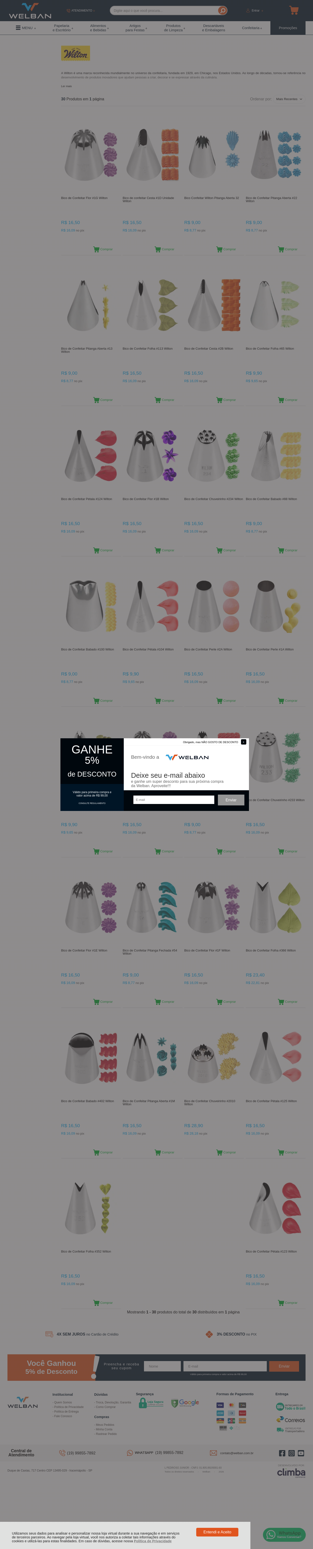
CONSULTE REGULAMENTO (91, 803)
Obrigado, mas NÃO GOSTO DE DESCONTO (210, 742)
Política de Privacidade (153, 1541)
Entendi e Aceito (217, 1532)
